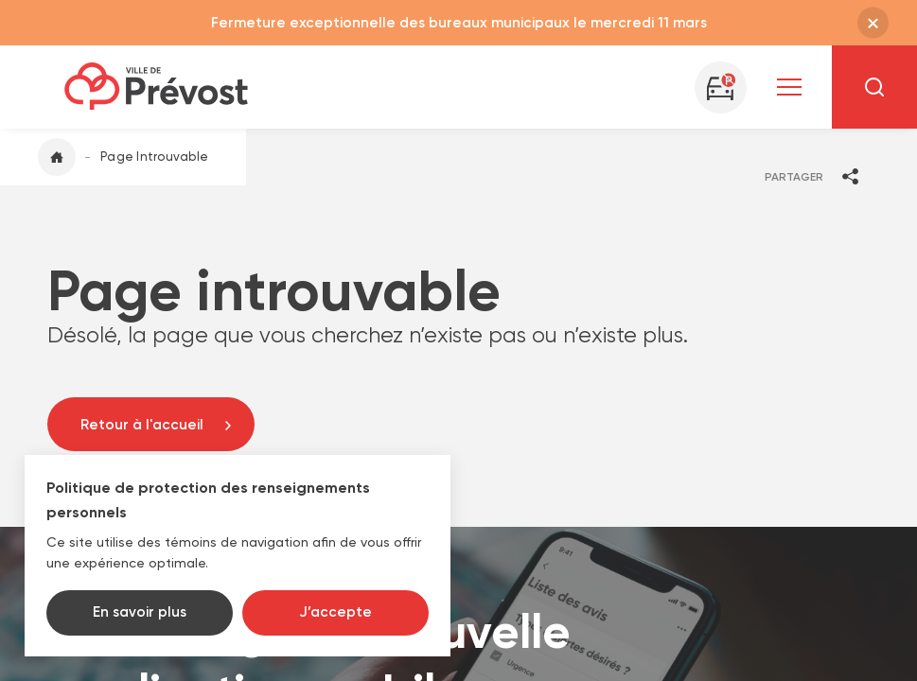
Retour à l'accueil (141, 424)
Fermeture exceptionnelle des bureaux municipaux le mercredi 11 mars (459, 22)
